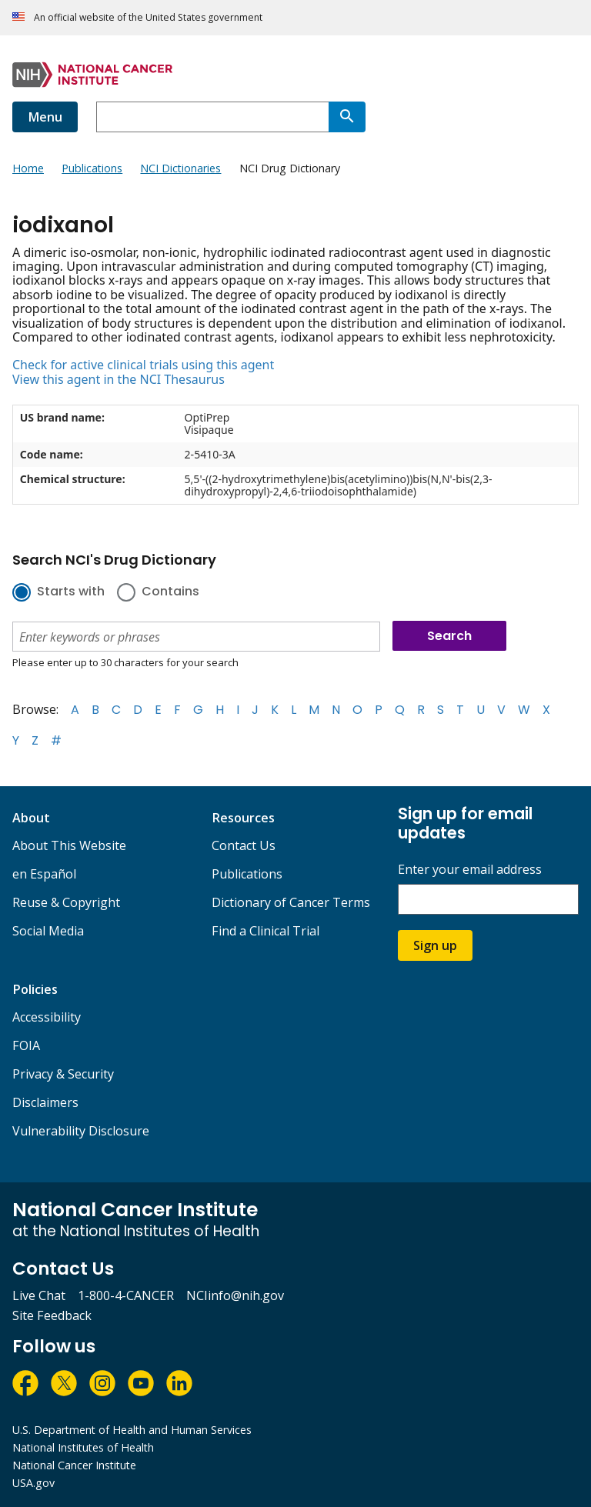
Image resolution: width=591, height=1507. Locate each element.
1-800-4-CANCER (126, 1295)
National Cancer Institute (74, 1465)
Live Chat (38, 1295)
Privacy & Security (63, 1073)
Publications (247, 873)
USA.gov (33, 1482)
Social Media (48, 930)
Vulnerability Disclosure (80, 1130)
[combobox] (212, 117)
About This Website (69, 845)
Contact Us (243, 845)
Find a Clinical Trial (265, 930)
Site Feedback (52, 1315)
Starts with (71, 592)
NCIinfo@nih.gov (235, 1295)
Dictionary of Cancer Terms (291, 902)
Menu (45, 116)
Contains (170, 592)
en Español (44, 873)
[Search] (347, 117)
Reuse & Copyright (66, 902)
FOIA (26, 1045)
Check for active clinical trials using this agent (143, 365)
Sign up (435, 945)
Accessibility (46, 1017)
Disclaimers (45, 1102)
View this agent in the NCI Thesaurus (118, 379)
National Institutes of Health (83, 1447)
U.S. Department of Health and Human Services (132, 1429)
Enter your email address (470, 870)
